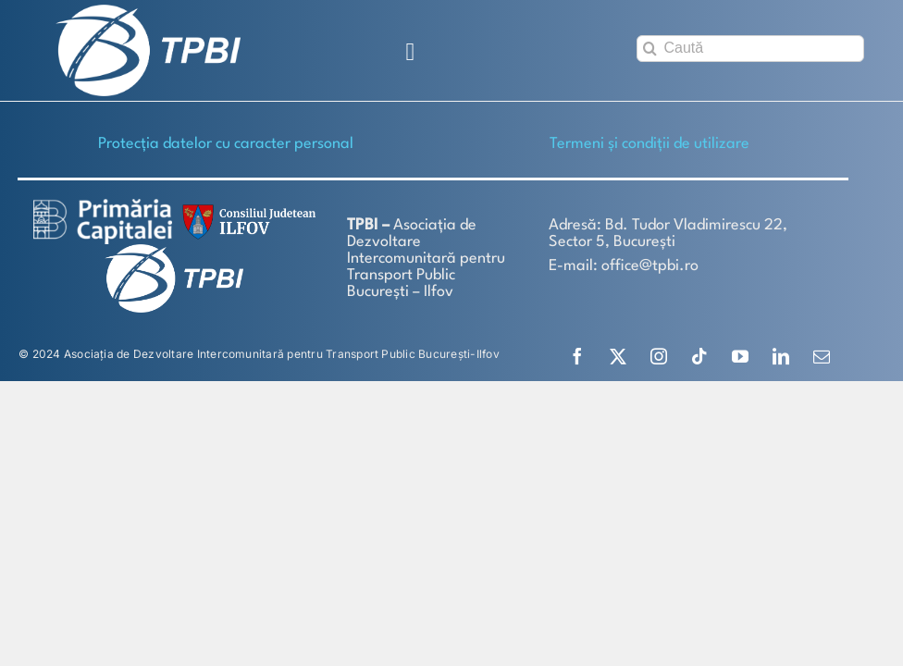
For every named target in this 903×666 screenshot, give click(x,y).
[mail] (821, 356)
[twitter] (618, 356)
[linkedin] (781, 356)
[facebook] (577, 356)
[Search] (650, 48)
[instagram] (658, 356)
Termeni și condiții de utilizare (649, 144)
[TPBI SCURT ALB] (148, 11)
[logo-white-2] (102, 206)
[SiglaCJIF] (246, 208)
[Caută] (750, 48)
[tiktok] (699, 356)
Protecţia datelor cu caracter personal (225, 144)
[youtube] (740, 356)
